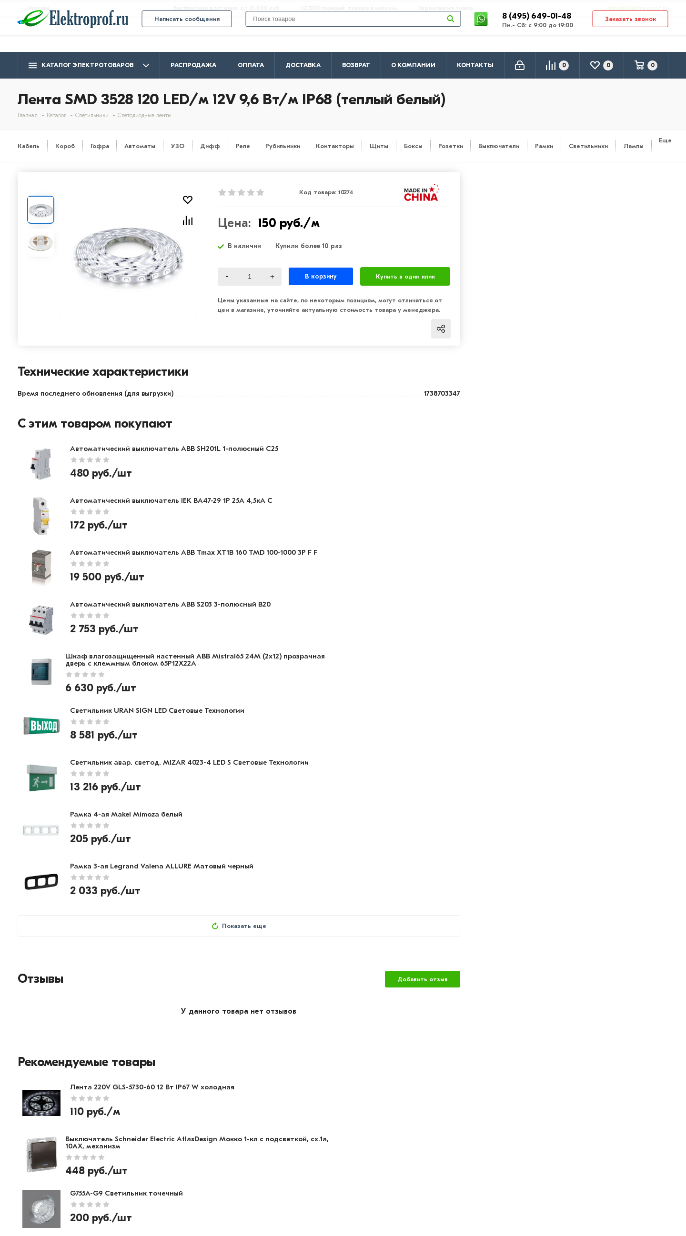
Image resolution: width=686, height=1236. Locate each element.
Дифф (210, 146)
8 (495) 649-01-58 (591, 1142)
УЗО (177, 146)
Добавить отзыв (422, 718)
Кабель (29, 146)
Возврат (356, 65)
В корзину (320, 276)
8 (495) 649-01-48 (537, 30)
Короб (65, 146)
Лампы (634, 146)
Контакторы (335, 146)
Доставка (303, 65)
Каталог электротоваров (89, 65)
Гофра (100, 146)
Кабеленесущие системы (324, 1185)
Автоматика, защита (316, 1171)
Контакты (475, 65)
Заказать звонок (630, 34)
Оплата (251, 65)
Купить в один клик (405, 276)
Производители (47, 1144)
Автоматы (139, 146)
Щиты (379, 146)
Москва (573, 1180)
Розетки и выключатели (322, 1144)
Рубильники (282, 146)
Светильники (588, 146)
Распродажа (193, 65)
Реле (243, 146)
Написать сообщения (187, 34)
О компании (413, 65)
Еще (665, 140)
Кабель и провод (309, 1130)
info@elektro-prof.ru (632, 8)
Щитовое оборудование (323, 1158)
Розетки (450, 146)
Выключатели (498, 146)
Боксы (413, 146)
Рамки (544, 146)
